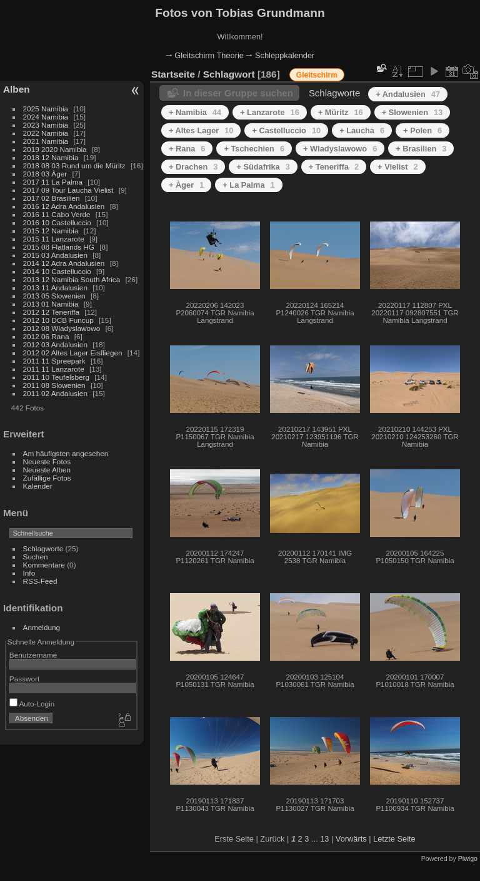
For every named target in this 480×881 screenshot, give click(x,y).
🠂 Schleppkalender (280, 55)
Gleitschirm (317, 75)
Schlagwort (229, 74)
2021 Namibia (46, 141)
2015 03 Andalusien (55, 255)
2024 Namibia (46, 117)
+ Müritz (340, 112)
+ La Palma (248, 185)
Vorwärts (351, 838)
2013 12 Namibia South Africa (72, 279)
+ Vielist (398, 166)
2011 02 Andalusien (55, 393)
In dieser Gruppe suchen (238, 93)
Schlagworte (43, 548)
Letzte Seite (394, 838)
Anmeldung (42, 627)
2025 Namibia (46, 108)
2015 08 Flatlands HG (58, 247)
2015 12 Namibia (51, 231)
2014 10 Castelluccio (57, 271)
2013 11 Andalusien (55, 287)
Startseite (173, 74)
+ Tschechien (254, 148)
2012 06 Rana (46, 336)
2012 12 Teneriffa (51, 312)
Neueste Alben (47, 470)
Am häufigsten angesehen (66, 453)
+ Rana (187, 148)
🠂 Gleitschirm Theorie (205, 55)
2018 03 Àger (45, 174)
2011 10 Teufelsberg (56, 377)
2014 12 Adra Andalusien (64, 263)
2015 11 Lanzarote (53, 239)
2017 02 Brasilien (51, 198)
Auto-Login (32, 704)
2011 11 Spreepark (54, 361)
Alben (16, 89)
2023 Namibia (46, 125)
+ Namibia (195, 112)
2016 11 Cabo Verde (57, 214)
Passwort (24, 679)
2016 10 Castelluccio (57, 222)
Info (29, 573)
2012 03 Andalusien (55, 344)
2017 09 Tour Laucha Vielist (68, 190)
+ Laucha (361, 130)
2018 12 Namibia (51, 157)
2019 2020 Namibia (55, 149)
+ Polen (422, 130)
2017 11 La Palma (53, 182)
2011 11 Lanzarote (53, 369)
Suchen (35, 557)
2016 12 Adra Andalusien (64, 206)
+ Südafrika (262, 166)
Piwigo (468, 858)
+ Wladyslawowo (340, 148)
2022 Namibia (46, 133)
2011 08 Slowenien (54, 385)
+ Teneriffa (334, 166)
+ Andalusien (408, 94)
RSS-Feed (40, 581)
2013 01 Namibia (51, 304)
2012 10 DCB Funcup (58, 320)
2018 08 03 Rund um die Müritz (74, 165)
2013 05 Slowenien (54, 296)
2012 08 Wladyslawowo (62, 328)
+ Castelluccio (286, 130)
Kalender (37, 486)
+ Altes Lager (201, 130)
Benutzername (33, 655)
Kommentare (44, 565)
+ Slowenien (412, 112)
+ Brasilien (421, 148)
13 (324, 838)
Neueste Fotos (47, 461)
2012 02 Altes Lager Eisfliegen (72, 353)
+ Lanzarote (269, 112)
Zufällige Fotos (47, 478)
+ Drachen (193, 166)
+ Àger (186, 185)
